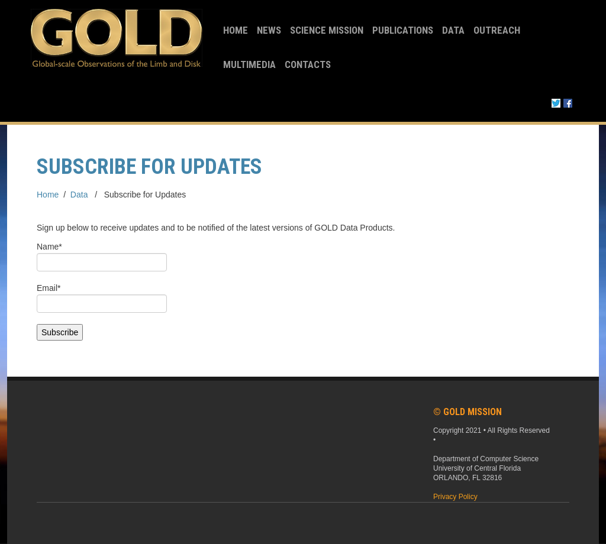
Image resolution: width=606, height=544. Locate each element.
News (269, 30)
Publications (402, 30)
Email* (102, 298)
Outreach (496, 30)
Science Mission (326, 30)
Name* (102, 256)
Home (235, 30)
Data (453, 30)
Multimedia (249, 64)
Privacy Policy (455, 497)
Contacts (308, 64)
